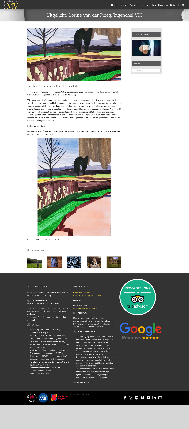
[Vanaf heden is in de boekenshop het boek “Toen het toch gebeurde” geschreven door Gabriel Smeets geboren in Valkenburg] (54, 257)
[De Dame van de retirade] (94, 257)
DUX (91, 382)
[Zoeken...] (146, 70)
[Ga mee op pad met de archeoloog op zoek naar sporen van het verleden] (34, 257)
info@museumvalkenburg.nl (85, 308)
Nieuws (51, 240)
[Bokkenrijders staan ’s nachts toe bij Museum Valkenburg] (74, 257)
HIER (33, 134)
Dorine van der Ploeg (64, 240)
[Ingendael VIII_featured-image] (74, 54)
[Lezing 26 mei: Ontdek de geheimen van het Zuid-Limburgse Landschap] (114, 257)
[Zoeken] (183, 5)
